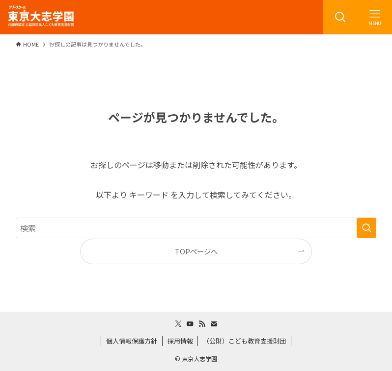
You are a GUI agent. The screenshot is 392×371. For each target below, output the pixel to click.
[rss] (201, 324)
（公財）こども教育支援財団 (244, 341)
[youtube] (190, 324)
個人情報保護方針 (131, 341)
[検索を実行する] (366, 228)
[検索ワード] (196, 228)
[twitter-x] (178, 324)
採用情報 (180, 341)
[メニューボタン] (375, 17)
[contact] (213, 324)
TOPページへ (196, 251)
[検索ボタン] (340, 17)
